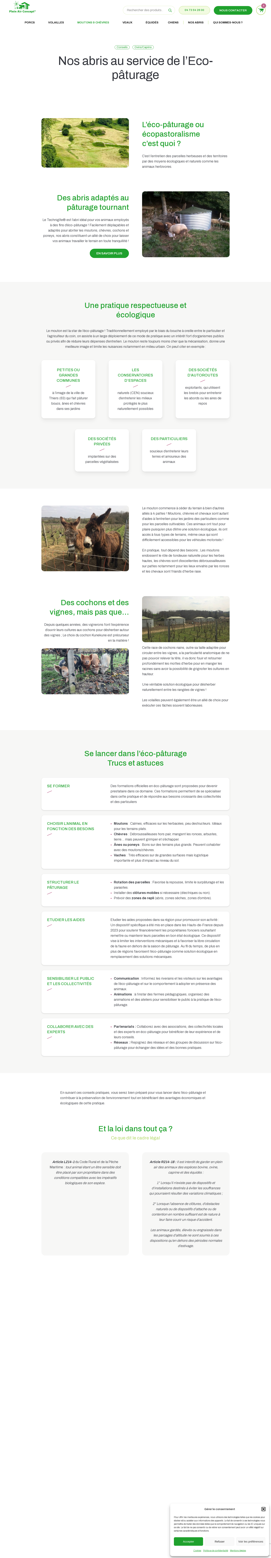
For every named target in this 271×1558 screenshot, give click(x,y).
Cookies (197, 1550)
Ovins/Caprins (143, 47)
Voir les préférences (250, 1541)
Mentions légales (238, 1550)
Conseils (122, 47)
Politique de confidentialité (215, 1550)
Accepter (188, 1541)
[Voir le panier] (261, 10)
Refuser (220, 1541)
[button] (263, 1509)
